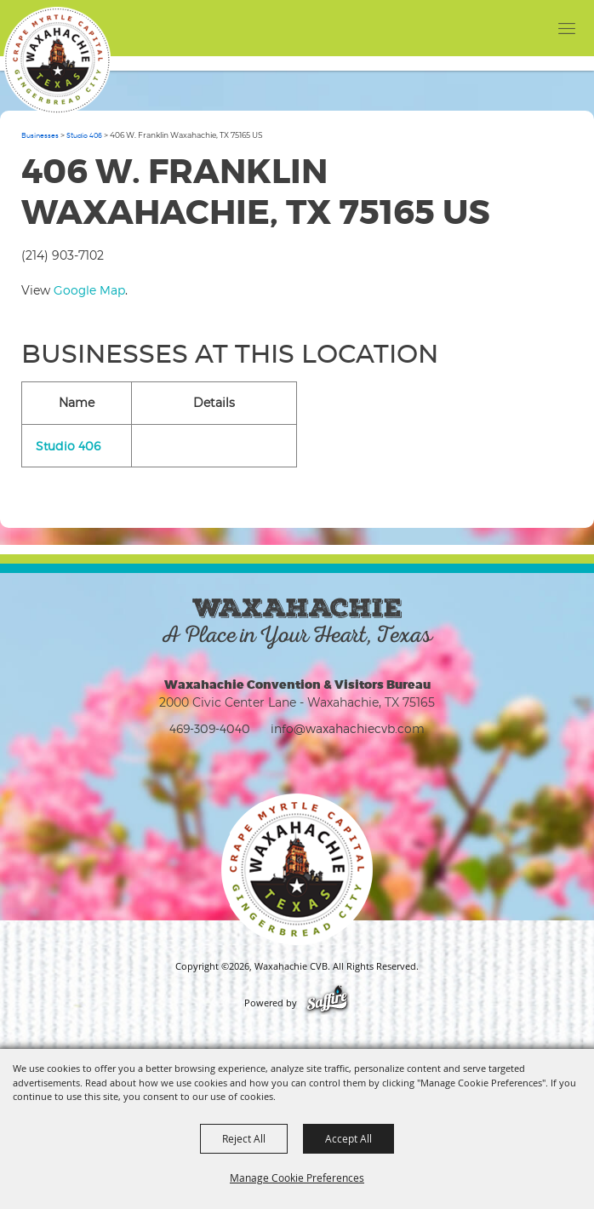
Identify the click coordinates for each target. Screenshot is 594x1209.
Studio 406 (84, 135)
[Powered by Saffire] (327, 1003)
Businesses (40, 135)
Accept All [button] (348, 1138)
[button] (532, 28)
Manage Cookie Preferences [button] (297, 1177)
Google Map (89, 290)
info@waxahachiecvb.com (348, 728)
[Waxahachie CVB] (57, 60)
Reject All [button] (244, 1138)
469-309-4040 (209, 728)
